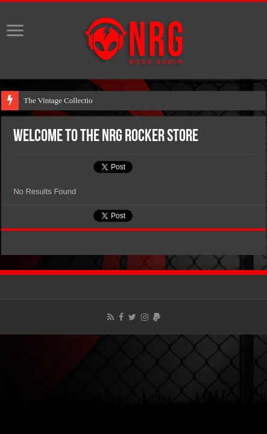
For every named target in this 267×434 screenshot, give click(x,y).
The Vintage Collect (55, 100)
